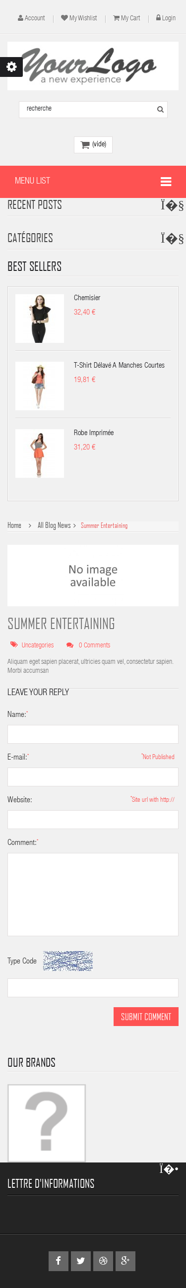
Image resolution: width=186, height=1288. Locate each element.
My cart (130, 18)
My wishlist (83, 18)
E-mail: (17, 758)
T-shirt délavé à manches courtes (119, 366)
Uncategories (38, 646)
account (35, 18)
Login (169, 18)
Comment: (22, 843)
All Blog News (54, 525)
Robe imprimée (94, 433)
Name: (16, 715)
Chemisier (87, 298)
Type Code (22, 962)
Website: (19, 801)
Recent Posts (34, 204)
